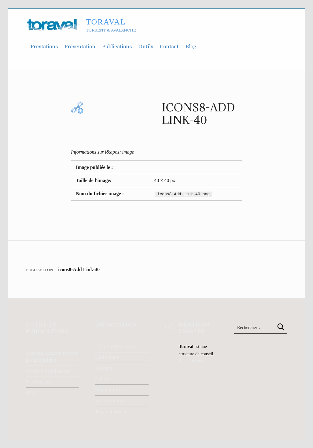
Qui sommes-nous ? (117, 346)
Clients (103, 378)
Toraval (106, 21)
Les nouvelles (110, 400)
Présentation (79, 47)
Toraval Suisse (111, 411)
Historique (107, 357)
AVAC (31, 392)
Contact (169, 47)
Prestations (44, 47)
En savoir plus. (192, 360)
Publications (117, 47)
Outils (145, 47)
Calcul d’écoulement (48, 371)
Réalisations (109, 389)
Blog (191, 47)
